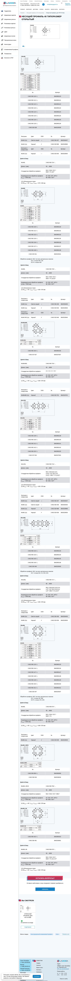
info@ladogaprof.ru (52, 4)
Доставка (35, 9)
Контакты (61, 9)
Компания (29, 9)
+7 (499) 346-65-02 (25, 966)
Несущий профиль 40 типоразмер (35, 12)
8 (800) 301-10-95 (35, 5)
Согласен (37, 976)
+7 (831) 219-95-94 (25, 970)
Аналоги (47, 9)
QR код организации (63, 969)
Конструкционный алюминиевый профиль (41, 934)
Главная (22, 9)
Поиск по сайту (64, 978)
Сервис (41, 9)
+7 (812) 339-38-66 (25, 5)
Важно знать (54, 9)
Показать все (65, 934)
